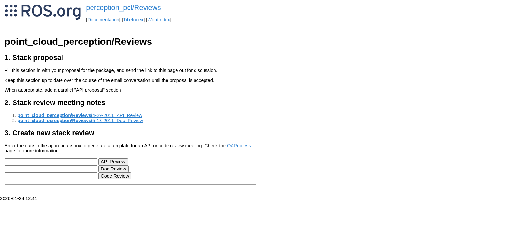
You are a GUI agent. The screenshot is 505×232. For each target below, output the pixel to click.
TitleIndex (133, 19)
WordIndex (158, 19)
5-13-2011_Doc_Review (80, 120)
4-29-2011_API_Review (79, 115)
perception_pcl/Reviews (123, 8)
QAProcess (239, 145)
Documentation (103, 19)
